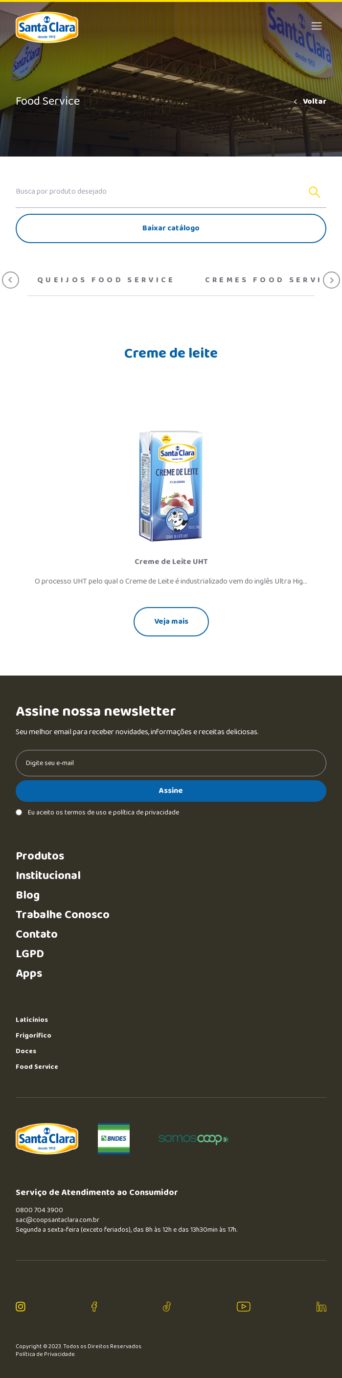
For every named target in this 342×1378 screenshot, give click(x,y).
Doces (26, 1051)
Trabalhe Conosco (63, 915)
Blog (28, 895)
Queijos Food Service (106, 280)
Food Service (37, 1067)
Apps (29, 973)
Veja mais (171, 621)
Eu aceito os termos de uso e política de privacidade (97, 812)
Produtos (40, 856)
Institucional (48, 875)
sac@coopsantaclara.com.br (57, 1220)
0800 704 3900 (39, 1210)
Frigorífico (33, 1035)
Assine (171, 791)
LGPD (30, 954)
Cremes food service (271, 280)
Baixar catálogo (171, 228)
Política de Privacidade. (46, 1354)
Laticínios (32, 1020)
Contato (37, 934)
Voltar (309, 102)
